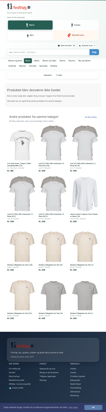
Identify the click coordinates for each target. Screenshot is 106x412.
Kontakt (12, 372)
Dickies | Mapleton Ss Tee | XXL (20, 265)
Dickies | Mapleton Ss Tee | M (50, 265)
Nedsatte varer (87, 46)
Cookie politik (16, 388)
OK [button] (93, 407)
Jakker (37, 61)
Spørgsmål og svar (47, 369)
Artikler (73, 369)
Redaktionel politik (16, 380)
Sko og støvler (84, 61)
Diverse (71, 61)
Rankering (74, 395)
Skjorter (22, 66)
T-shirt (59, 75)
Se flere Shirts (91, 117)
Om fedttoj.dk (14, 369)
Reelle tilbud (75, 384)
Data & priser (14, 376)
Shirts (27, 61)
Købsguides (75, 380)
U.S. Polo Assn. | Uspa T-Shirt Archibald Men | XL (19, 164)
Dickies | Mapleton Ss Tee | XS (19, 313)
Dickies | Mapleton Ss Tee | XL (51, 313)
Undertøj (12, 66)
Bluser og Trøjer (49, 61)
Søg (94, 52)
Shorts (62, 61)
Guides (73, 372)
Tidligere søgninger (48, 376)
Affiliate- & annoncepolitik (20, 384)
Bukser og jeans (15, 61)
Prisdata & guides (77, 376)
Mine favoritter (66, 45)
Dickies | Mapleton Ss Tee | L (81, 313)
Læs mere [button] (73, 407)
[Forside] (18, 6)
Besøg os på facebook (49, 372)
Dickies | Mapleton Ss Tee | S (81, 265)
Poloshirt (48, 75)
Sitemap (43, 380)
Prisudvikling (75, 388)
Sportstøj (43, 66)
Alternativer (75, 392)
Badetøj (53, 66)
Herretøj (32, 66)
